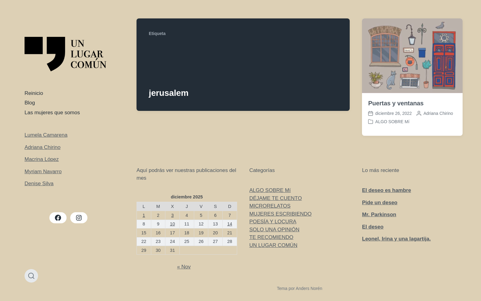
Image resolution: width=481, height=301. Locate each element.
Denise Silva (39, 183)
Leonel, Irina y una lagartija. (396, 239)
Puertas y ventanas (396, 103)
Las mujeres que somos (52, 112)
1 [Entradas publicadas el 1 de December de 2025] (144, 215)
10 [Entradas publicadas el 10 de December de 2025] (172, 223)
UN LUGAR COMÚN (273, 245)
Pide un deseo (379, 202)
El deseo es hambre (386, 190)
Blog (30, 103)
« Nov (183, 267)
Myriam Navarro (43, 171)
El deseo (372, 227)
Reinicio (34, 93)
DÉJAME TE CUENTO (275, 198)
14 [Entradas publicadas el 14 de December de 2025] (229, 223)
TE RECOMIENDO (271, 237)
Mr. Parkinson (379, 214)
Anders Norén (309, 288)
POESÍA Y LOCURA (272, 222)
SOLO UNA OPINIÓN (274, 230)
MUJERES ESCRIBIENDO (280, 214)
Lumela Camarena (46, 135)
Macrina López (42, 159)
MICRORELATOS (270, 206)
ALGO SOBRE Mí (392, 121)
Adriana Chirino (42, 147)
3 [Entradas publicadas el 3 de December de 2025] (172, 215)
